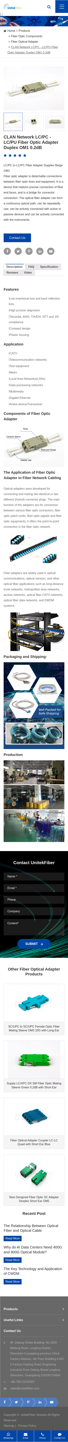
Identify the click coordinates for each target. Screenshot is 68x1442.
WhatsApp (8, 1434)
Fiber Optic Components (26, 36)
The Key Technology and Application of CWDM (33, 1271)
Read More (12, 1238)
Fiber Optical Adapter (24, 41)
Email (25, 1434)
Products (24, 30)
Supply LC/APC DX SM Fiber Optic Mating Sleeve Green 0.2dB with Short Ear (34, 1085)
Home (11, 30)
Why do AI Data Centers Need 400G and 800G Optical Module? (33, 1249)
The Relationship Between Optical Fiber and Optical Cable (31, 1228)
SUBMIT (34, 944)
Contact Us (17, 238)
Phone (42, 1434)
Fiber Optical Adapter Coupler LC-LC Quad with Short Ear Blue (34, 1142)
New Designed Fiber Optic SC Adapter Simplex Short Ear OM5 (34, 1199)
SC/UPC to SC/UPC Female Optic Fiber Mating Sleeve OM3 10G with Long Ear (34, 1028)
